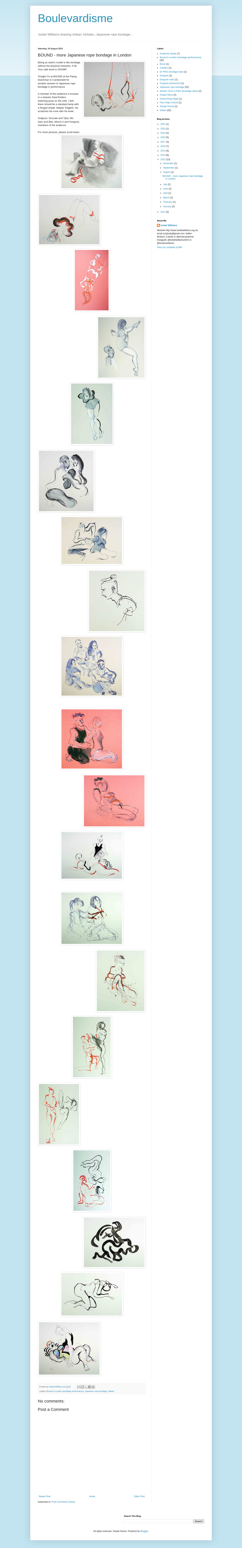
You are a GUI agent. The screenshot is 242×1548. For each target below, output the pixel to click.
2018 (163, 137)
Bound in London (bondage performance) (65, 1391)
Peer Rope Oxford (169, 102)
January (167, 206)
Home (92, 1496)
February (168, 202)
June (166, 188)
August (167, 172)
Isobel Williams (169, 225)
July (165, 184)
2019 (163, 133)
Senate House (167, 106)
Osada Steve (166, 95)
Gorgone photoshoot (170, 83)
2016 (163, 146)
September (169, 167)
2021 (163, 124)
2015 (163, 150)
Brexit (163, 64)
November (168, 163)
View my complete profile (169, 247)
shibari (111, 1391)
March (166, 197)
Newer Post (44, 1496)
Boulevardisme (75, 18)
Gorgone (164, 75)
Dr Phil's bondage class (171, 71)
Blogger (144, 1531)
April (165, 193)
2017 (163, 142)
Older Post (139, 1496)
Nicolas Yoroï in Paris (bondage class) (179, 91)
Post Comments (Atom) (63, 1502)
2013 (163, 159)
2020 (163, 128)
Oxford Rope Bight (169, 98)
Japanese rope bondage (96, 1391)
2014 (163, 155)
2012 (163, 212)
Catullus (164, 67)
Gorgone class (167, 79)
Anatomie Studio (168, 53)
